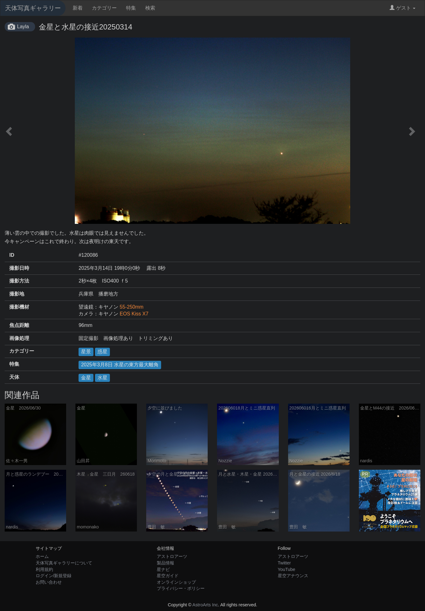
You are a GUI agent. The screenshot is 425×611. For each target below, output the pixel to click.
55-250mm (131, 307)
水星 (102, 377)
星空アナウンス (293, 575)
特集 (131, 8)
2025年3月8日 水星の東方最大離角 (120, 364)
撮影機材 (19, 307)
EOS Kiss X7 (134, 313)
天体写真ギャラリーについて (64, 562)
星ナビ (163, 569)
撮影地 (16, 293)
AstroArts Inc (205, 604)
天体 (14, 377)
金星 (86, 377)
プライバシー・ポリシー (181, 588)
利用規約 (44, 569)
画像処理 (19, 338)
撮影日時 (19, 268)
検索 (150, 8)
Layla (23, 26)
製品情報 (165, 562)
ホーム (42, 556)
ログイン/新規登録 (54, 575)
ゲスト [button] (402, 8)
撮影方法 (19, 280)
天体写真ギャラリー (33, 8)
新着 (78, 8)
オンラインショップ (176, 582)
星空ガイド (168, 575)
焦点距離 (19, 325)
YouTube (287, 569)
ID (11, 255)
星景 (86, 351)
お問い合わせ (49, 582)
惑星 (102, 351)
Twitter (284, 562)
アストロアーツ (172, 556)
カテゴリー (104, 8)
